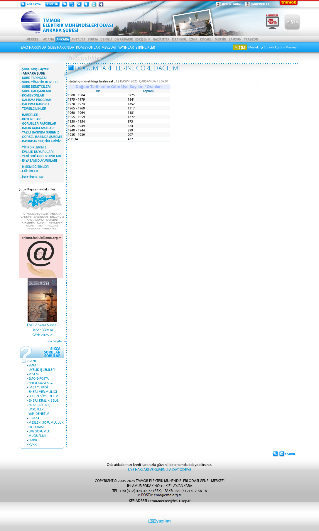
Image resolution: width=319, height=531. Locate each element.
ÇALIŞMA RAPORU (35, 104)
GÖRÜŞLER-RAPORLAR (39, 123)
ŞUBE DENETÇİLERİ (36, 86)
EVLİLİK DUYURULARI (37, 151)
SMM (32, 365)
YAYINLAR (126, 47)
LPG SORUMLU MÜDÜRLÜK (39, 433)
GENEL (33, 360)
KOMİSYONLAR (88, 47)
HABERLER (30, 114)
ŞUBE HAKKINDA (61, 47)
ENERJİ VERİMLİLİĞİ (42, 391)
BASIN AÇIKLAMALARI (38, 128)
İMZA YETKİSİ (38, 387)
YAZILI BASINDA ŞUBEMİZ (40, 132)
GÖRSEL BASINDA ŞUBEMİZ (42, 136)
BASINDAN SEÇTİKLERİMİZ (41, 141)
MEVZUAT (109, 47)
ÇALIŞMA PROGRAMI (37, 100)
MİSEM (33, 374)
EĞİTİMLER (30, 171)
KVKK (32, 444)
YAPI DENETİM (38, 413)
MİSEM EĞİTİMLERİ (35, 166)
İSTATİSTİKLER (32, 177)
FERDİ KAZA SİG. (40, 383)
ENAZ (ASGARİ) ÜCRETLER (39, 407)
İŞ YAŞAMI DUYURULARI (39, 160)
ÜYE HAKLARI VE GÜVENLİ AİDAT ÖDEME (159, 469)
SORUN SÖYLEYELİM (43, 396)
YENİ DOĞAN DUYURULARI (41, 156)
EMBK (32, 440)
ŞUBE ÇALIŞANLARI (36, 91)
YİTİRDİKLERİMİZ (34, 147)
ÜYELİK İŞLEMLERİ (41, 369)
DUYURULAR (31, 119)
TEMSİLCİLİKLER (34, 108)
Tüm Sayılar (54, 340)
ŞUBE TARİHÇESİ (34, 78)
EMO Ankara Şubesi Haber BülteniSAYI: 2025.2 (42, 329)
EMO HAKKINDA (33, 47)
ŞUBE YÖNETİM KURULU (40, 82)
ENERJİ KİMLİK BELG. (43, 400)
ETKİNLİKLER (145, 47)
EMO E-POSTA (38, 378)
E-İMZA (33, 418)
